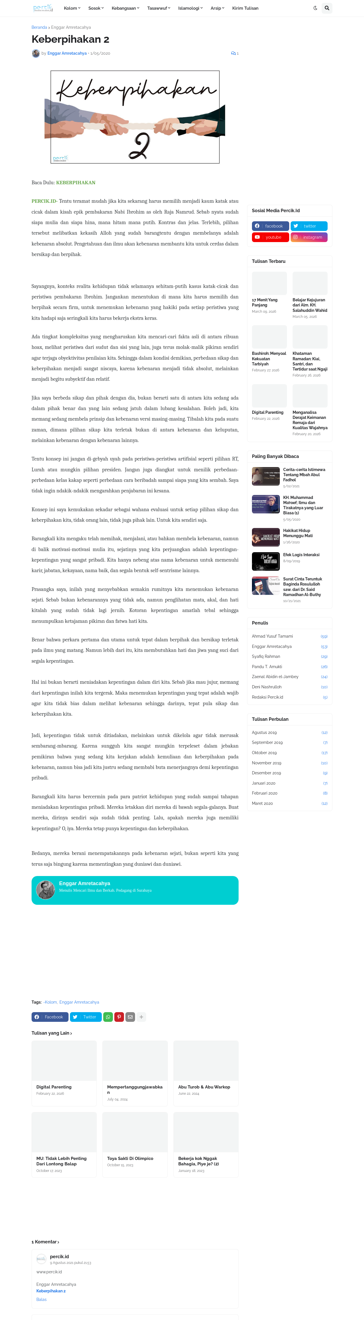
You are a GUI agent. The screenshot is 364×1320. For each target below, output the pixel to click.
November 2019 (290, 763)
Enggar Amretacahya (71, 27)
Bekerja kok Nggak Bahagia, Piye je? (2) (198, 1161)
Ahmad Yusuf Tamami (290, 636)
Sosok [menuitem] (94, 8)
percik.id (59, 1256)
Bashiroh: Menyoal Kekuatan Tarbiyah (269, 358)
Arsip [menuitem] (216, 8)
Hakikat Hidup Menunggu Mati (298, 533)
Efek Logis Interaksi (301, 554)
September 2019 (290, 743)
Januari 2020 (290, 783)
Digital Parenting (54, 1087)
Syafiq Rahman (290, 657)
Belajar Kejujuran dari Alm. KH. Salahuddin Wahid (310, 305)
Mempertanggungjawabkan (135, 1089)
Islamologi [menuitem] (188, 8)
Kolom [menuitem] (70, 8)
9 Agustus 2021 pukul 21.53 (70, 1263)
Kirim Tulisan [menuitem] (245, 8)
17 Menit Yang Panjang (265, 302)
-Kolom (50, 1002)
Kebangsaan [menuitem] (124, 8)
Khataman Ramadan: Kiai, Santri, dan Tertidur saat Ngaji (310, 361)
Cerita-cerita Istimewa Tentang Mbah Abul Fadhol (304, 474)
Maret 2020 (290, 804)
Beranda (39, 27)
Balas (41, 1299)
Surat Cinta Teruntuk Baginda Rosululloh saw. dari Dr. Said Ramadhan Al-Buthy (302, 587)
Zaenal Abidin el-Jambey (290, 677)
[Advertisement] (135, 952)
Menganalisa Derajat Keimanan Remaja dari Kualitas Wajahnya (310, 420)
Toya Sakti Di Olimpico (130, 1158)
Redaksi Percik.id (290, 697)
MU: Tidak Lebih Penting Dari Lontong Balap (61, 1161)
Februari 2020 (290, 793)
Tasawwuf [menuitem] (157, 8)
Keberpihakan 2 (51, 1291)
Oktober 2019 (290, 753)
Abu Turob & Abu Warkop (204, 1087)
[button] (315, 8)
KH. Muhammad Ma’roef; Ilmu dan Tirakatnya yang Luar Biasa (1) (303, 505)
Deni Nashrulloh (290, 687)
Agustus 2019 (290, 733)
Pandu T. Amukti (290, 667)
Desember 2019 (290, 773)
